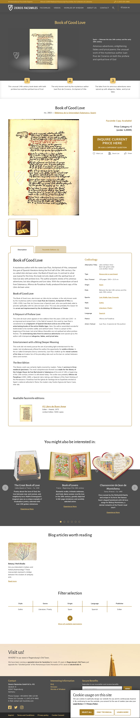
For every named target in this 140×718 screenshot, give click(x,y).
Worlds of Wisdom (74, 8)
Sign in (125, 7)
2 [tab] (65, 522)
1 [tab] (61, 522)
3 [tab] (68, 522)
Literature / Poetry (105, 308)
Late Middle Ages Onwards (109, 297)
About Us (92, 8)
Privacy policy (43, 715)
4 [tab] (72, 522)
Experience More (27, 509)
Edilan (119, 609)
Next (135, 488)
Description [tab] (22, 250)
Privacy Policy (92, 704)
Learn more (122, 712)
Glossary (53, 687)
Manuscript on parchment (108, 274)
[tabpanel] (70, 478)
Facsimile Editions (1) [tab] (50, 250)
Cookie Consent (58, 715)
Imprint (11, 715)
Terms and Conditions (25, 715)
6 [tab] (80, 522)
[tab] (26, 413)
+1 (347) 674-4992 (122, 2)
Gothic (101, 303)
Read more (12, 581)
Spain (101, 285)
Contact (104, 8)
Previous (5, 488)
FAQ (52, 684)
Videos (57, 8)
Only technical (104, 712)
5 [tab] (76, 522)
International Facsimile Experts (20, 2)
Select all (87, 712)
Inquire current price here (112, 143)
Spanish (102, 313)
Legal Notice (78, 704)
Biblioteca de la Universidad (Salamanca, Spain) (75, 113)
